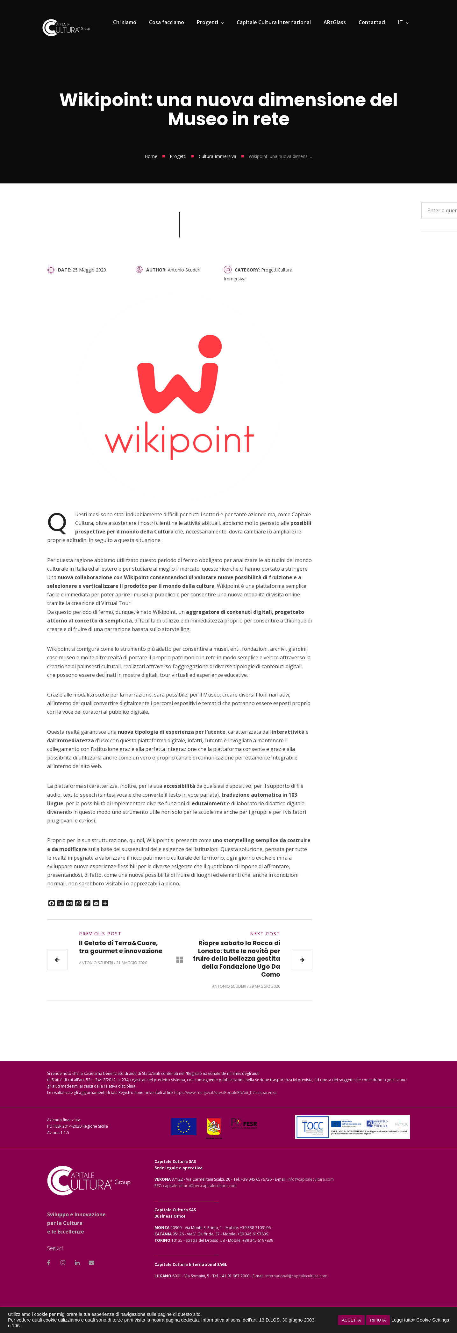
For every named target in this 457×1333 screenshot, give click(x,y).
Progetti (178, 156)
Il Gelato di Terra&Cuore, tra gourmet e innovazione (120, 947)
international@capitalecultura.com (296, 1276)
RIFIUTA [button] (378, 1320)
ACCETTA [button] (351, 1320)
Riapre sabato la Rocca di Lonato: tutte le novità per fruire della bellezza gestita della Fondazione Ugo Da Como (236, 959)
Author (155, 270)
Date (64, 270)
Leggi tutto (402, 1320)
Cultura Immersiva (217, 156)
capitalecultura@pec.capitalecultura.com (200, 1185)
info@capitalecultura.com (311, 1179)
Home (151, 156)
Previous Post (100, 934)
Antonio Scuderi (184, 270)
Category (247, 270)
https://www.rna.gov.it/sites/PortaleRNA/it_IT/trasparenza (225, 1092)
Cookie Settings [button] (432, 1320)
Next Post (265, 934)
